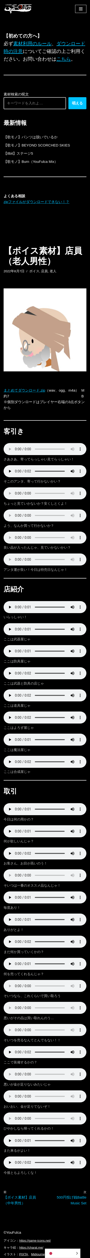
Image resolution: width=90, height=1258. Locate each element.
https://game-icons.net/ (35, 1240)
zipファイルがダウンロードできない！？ (36, 202)
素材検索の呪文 (16, 94)
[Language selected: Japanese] (62, 1253)
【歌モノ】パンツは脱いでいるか (31, 137)
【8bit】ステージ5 (18, 153)
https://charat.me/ (31, 1247)
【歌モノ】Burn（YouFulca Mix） (31, 161)
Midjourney (39, 1254)
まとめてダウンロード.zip (24, 390)
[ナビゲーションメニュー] (80, 9)
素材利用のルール (32, 43)
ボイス (34, 271)
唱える (77, 103)
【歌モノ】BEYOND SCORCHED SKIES (37, 145)
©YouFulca (12, 1232)
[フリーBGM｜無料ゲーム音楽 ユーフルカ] (18, 8)
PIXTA (23, 1254)
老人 (53, 271)
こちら (63, 59)
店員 (44, 271)
